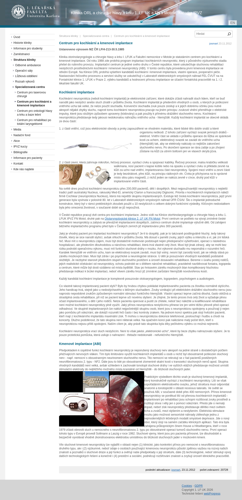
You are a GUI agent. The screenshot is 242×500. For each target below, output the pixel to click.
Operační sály (24, 70)
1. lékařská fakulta (35, 12)
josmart (213, 43)
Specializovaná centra (96, 36)
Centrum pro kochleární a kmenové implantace (34, 103)
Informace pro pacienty (27, 158)
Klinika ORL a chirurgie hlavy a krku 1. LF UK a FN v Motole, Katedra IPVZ (136, 13)
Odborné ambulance (28, 65)
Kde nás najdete (23, 169)
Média (17, 129)
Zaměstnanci (21, 54)
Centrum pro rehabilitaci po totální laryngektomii (34, 122)
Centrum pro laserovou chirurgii (31, 94)
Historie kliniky (22, 42)
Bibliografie (20, 152)
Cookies (187, 485)
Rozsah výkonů (25, 81)
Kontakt (18, 163)
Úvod (16, 37)
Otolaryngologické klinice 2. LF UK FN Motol (132, 218)
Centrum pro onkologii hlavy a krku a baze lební (34, 112)
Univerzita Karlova (44, 16)
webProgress (212, 493)
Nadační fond (21, 135)
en (232, 23)
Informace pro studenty (28, 48)
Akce (16, 141)
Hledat (229, 34)
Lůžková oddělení (26, 76)
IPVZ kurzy (20, 146)
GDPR (198, 485)
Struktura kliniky (68, 36)
